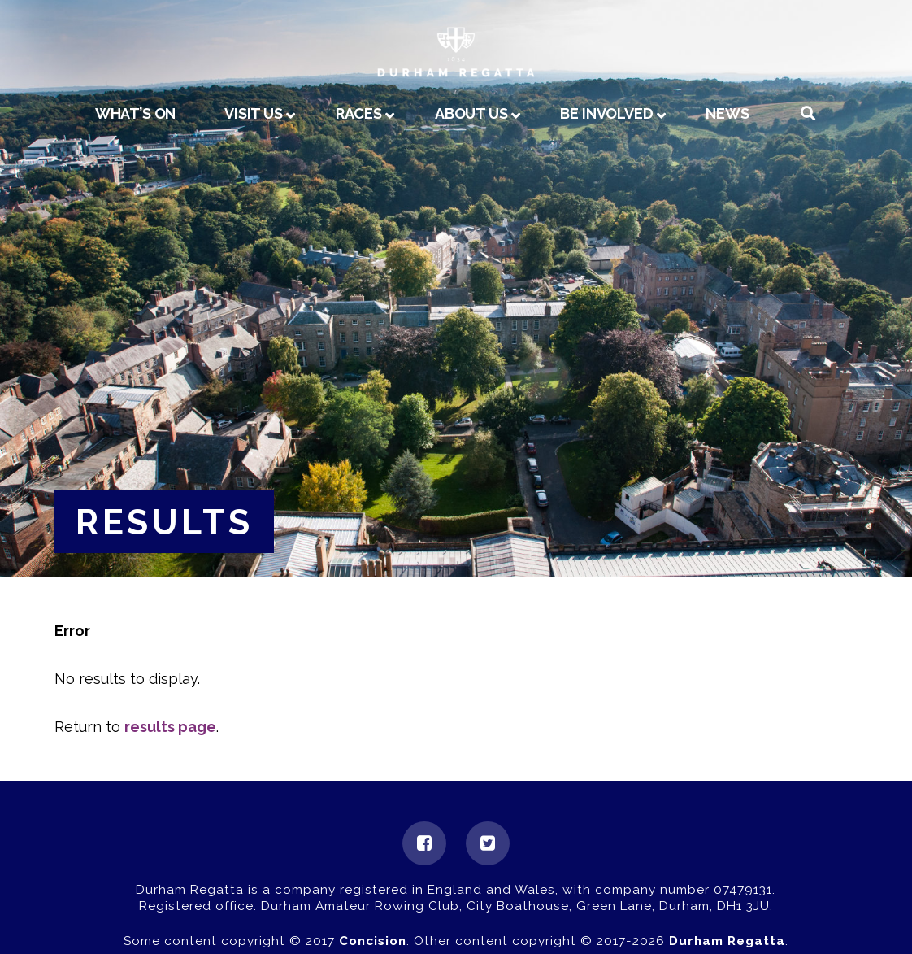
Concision (372, 941)
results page (170, 726)
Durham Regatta (727, 941)
